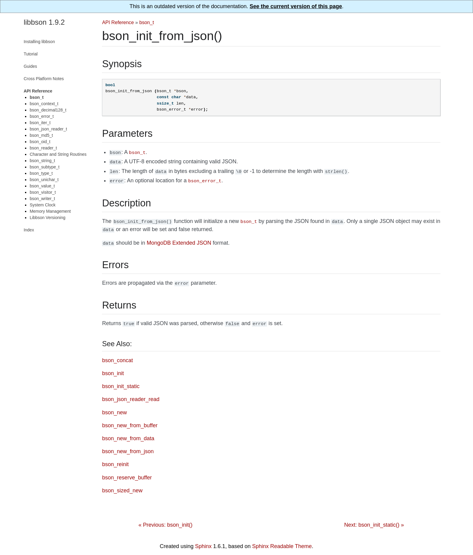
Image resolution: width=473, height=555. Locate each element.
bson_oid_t (40, 141)
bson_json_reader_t (48, 129)
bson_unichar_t (44, 179)
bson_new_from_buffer (129, 420)
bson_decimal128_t (48, 110)
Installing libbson (39, 41)
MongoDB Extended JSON (179, 239)
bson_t (146, 22)
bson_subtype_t (44, 167)
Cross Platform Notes (44, 78)
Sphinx (203, 541)
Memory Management (50, 211)
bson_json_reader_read (130, 394)
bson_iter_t (40, 122)
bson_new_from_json (128, 446)
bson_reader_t (43, 148)
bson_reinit (115, 459)
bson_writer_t (42, 198)
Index (29, 229)
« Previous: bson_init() (165, 519)
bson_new (114, 407)
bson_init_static (120, 381)
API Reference (118, 22)
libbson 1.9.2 (44, 22)
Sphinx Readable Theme (282, 541)
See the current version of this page (296, 6)
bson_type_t (41, 173)
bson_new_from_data (128, 433)
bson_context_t (44, 103)
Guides (30, 66)
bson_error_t (41, 116)
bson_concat (117, 355)
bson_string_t (42, 160)
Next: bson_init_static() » (374, 519)
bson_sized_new (122, 485)
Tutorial (30, 54)
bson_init (113, 368)
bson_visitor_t (43, 192)
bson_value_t (42, 185)
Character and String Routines (58, 154)
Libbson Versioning (47, 217)
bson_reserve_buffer (127, 472)
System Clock (43, 204)
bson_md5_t (41, 135)
